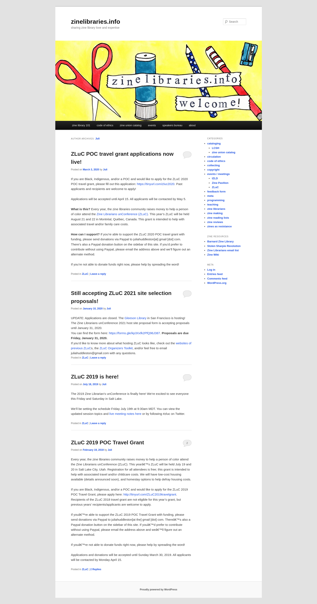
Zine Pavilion (220, 182)
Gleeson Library (135, 318)
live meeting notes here (125, 413)
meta (210, 195)
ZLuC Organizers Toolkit (116, 348)
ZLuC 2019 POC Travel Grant (107, 442)
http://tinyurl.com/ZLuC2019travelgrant (149, 494)
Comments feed (217, 278)
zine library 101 (81, 125)
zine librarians (216, 208)
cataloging (214, 143)
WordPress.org (217, 282)
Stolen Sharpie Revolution (224, 246)
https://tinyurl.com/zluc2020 (156, 184)
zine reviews (215, 222)
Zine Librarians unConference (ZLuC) (122, 214)
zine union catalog (130, 125)
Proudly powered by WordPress (158, 589)
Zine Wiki (213, 254)
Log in (211, 269)
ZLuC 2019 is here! (95, 377)
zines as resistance (219, 226)
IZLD (215, 178)
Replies (95, 569)
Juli (97, 138)
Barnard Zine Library (220, 241)
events (152, 125)
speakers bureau (172, 125)
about (192, 125)
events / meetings (218, 174)
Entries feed (215, 274)
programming (216, 200)
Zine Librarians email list (223, 250)
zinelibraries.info (95, 21)
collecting (213, 165)
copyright (213, 169)
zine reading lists (218, 217)
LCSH (215, 148)
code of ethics (105, 125)
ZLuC (85, 274)
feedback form (216, 191)
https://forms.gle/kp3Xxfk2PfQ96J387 (134, 333)
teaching (212, 204)
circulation (214, 156)
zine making (215, 213)
